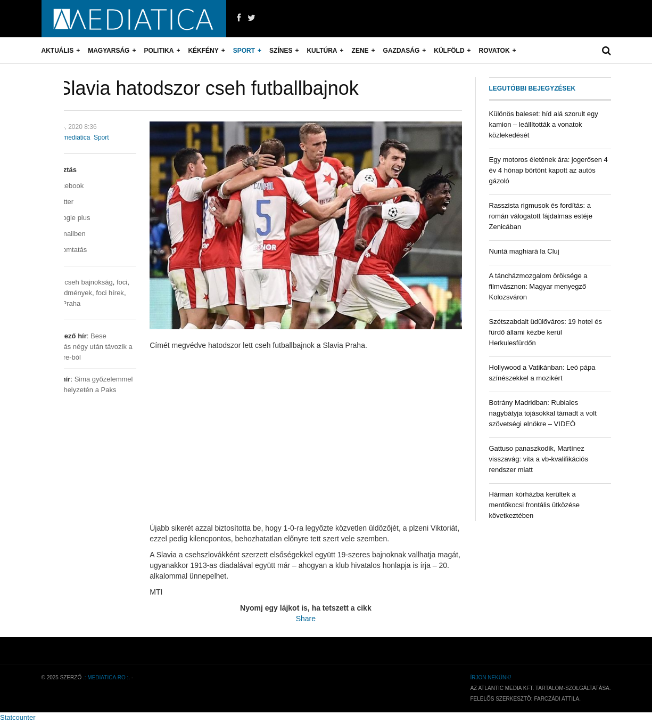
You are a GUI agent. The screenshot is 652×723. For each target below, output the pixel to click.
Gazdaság (401, 50)
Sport (244, 50)
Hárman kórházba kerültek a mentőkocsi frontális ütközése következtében (534, 504)
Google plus (66, 218)
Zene (360, 50)
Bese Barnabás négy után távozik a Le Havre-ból (87, 346)
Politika (159, 50)
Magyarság (108, 50)
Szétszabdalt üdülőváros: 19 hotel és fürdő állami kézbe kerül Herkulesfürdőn (545, 332)
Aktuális (58, 50)
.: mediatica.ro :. (106, 677)
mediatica (76, 137)
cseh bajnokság (88, 282)
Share (306, 618)
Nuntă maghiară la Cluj (524, 251)
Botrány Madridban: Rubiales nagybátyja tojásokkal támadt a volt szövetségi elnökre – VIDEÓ (543, 413)
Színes (280, 50)
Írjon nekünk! (490, 677)
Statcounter (18, 717)
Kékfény (203, 50)
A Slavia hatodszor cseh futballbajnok (200, 88)
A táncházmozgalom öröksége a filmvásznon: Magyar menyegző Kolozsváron (538, 286)
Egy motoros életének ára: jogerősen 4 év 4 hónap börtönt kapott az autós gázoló (548, 170)
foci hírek (110, 293)
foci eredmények (67, 293)
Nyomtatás (64, 250)
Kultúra (322, 50)
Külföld (449, 50)
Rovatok (494, 50)
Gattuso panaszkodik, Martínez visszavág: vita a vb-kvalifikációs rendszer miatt (538, 459)
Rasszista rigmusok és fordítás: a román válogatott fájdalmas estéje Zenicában (540, 216)
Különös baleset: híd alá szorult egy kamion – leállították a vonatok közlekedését (543, 124)
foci (122, 282)
